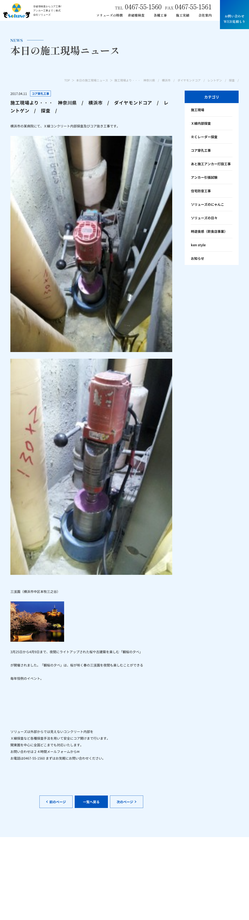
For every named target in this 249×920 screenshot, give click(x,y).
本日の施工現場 (227, 857)
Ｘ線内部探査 (201, 123)
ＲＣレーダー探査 (204, 136)
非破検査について (119, 866)
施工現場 (197, 109)
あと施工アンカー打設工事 (211, 163)
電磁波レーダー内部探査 (124, 880)
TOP (67, 80)
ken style (198, 244)
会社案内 (205, 15)
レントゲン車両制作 (174, 878)
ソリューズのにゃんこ (207, 204)
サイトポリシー (229, 910)
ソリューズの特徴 (109, 15)
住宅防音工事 (201, 190)
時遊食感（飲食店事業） (209, 231)
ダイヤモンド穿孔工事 (175, 871)
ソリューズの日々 (204, 217)
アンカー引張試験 (204, 177)
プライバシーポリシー (202, 910)
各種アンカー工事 (172, 857)
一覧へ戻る (91, 425)
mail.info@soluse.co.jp (27, 864)
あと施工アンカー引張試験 (179, 864)
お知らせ (197, 258)
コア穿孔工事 (201, 150)
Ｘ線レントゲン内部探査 (124, 873)
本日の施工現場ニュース (92, 80)
